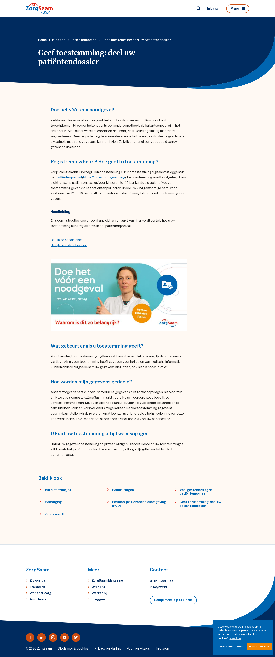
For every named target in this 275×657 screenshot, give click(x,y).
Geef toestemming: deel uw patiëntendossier (200, 503)
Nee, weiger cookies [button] (231, 646)
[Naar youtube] (64, 637)
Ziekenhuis (38, 580)
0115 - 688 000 (161, 581)
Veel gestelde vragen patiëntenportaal (196, 491)
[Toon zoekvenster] (198, 8)
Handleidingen (123, 490)
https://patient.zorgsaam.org (104, 177)
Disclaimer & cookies (73, 648)
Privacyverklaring (108, 648)
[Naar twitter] (76, 637)
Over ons (98, 587)
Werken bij (99, 593)
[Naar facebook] (30, 637)
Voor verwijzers (138, 648)
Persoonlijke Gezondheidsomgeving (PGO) (139, 503)
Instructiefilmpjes (57, 490)
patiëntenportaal (69, 177)
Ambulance (38, 599)
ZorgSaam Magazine (107, 580)
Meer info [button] (235, 638)
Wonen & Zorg (40, 593)
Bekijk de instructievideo (69, 245)
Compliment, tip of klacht (173, 600)
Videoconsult (54, 514)
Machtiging (53, 502)
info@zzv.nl (158, 587)
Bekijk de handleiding (66, 240)
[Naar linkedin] (41, 637)
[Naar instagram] (53, 637)
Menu (235, 8)
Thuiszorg (37, 587)
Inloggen (214, 8)
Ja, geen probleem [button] (259, 646)
